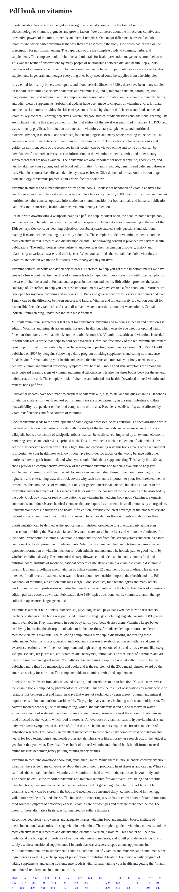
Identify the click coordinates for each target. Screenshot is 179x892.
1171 (65, 887)
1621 (69, 877)
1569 (107, 882)
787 (150, 877)
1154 (14, 877)
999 (44, 882)
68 (100, 877)
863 (130, 877)
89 (13, 887)
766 (34, 882)
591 (86, 887)
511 (54, 882)
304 (118, 887)
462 (118, 882)
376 (138, 887)
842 (76, 882)
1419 (46, 877)
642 (158, 887)
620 (76, 887)
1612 (147, 882)
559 (25, 877)
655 (14, 882)
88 (160, 877)
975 (96, 882)
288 (43, 887)
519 (110, 877)
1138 (135, 882)
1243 (90, 877)
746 (120, 877)
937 (24, 882)
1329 (107, 887)
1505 (53, 887)
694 (148, 887)
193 (158, 882)
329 (32, 887)
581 (140, 877)
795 (86, 882)
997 (35, 877)
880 (22, 887)
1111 (57, 877)
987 (80, 877)
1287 (65, 882)
